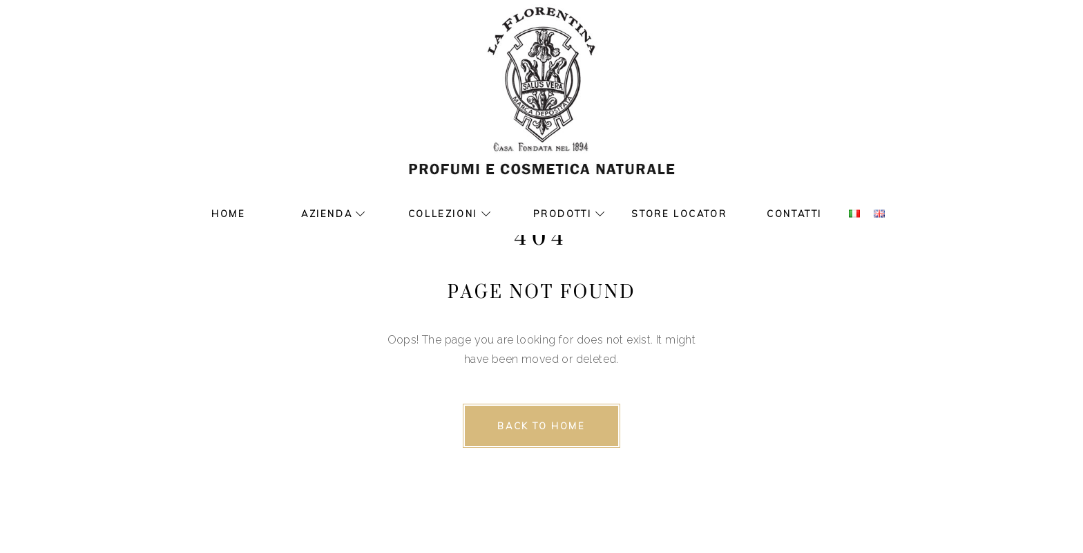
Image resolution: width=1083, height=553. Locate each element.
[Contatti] (794, 214)
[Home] (228, 214)
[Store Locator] (679, 214)
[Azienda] (318, 214)
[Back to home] (541, 426)
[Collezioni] (434, 214)
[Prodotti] (554, 214)
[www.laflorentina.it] (541, 103)
